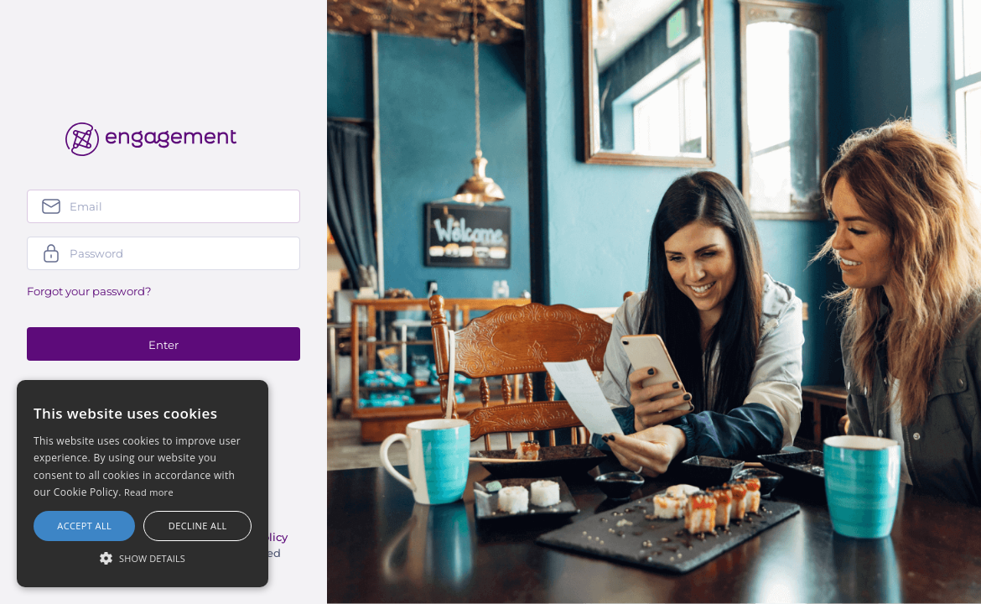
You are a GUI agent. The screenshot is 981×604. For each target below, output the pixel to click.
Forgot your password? (89, 291)
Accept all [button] (84, 525)
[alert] (142, 483)
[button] (143, 557)
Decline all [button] (198, 525)
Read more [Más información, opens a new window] (149, 492)
